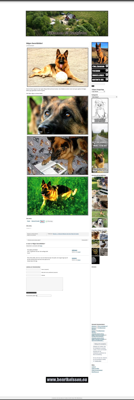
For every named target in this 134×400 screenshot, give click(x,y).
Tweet (28, 221)
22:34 (79, 252)
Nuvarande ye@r (38, 298)
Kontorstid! (84, 240)
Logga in (94, 366)
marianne (74, 258)
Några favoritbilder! (34, 43)
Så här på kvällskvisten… (98, 340)
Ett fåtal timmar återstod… (98, 336)
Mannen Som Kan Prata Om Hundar (71, 233)
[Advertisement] (40, 4)
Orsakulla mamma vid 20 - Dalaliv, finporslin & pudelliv (98, 334)
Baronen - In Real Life (57, 233)
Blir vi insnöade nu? (103, 326)
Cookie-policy (98, 361)
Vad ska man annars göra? (34, 240)
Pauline (93, 330)
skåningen (74, 250)
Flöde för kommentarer (97, 370)
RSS (41, 246)
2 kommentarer (30, 45)
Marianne (94, 326)
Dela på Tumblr (35, 221)
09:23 (79, 260)
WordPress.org (95, 372)
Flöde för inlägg (95, 368)
